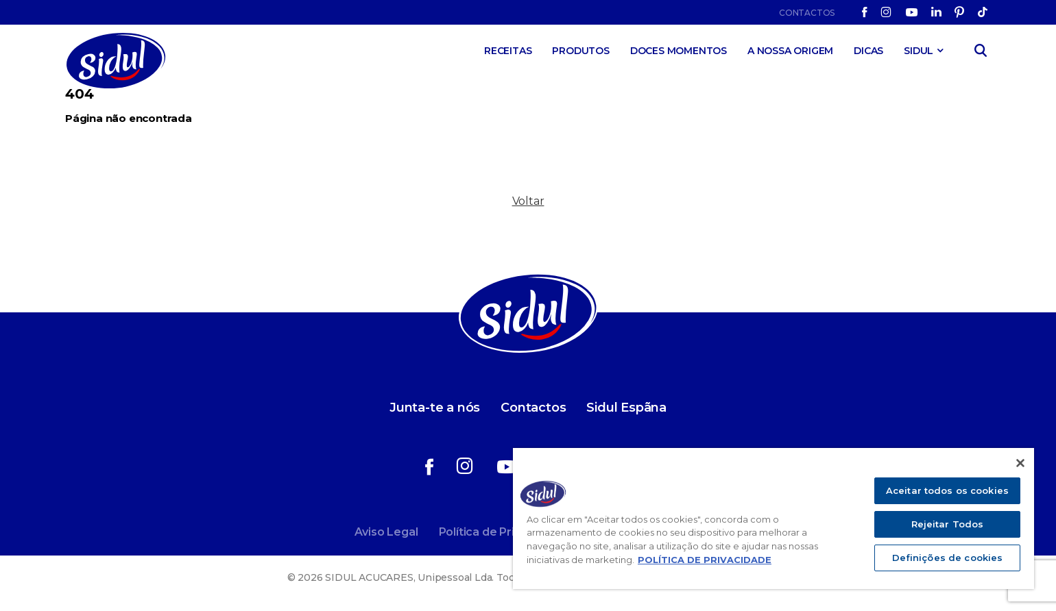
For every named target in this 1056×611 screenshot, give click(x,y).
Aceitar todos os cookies (947, 490)
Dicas (868, 51)
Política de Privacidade (502, 531)
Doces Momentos (678, 51)
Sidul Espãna (626, 407)
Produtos (580, 51)
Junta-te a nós (434, 407)
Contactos (807, 13)
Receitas (507, 51)
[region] (773, 518)
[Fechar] (1020, 463)
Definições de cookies (947, 557)
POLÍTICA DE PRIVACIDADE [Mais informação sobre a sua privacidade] (704, 559)
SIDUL (918, 51)
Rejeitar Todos (947, 524)
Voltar (528, 201)
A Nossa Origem (790, 51)
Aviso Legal (386, 531)
